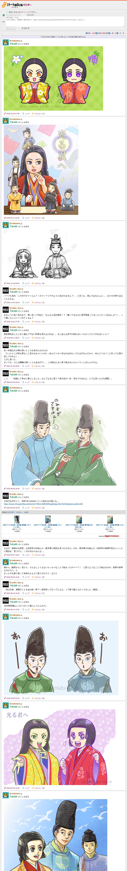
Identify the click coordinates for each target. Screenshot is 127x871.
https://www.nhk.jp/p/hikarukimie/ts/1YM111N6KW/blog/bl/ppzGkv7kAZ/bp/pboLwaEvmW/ (43, 504)
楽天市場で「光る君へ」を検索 (17, 512)
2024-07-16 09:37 (12, 366)
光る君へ (28, 5)
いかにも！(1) (39, 302)
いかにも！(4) (39, 508)
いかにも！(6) (39, 218)
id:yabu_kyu (15, 289)
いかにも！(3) (39, 322)
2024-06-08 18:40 (12, 489)
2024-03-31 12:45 (12, 788)
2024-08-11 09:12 (12, 338)
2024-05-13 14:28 (12, 593)
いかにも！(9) (39, 788)
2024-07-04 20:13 (12, 382)
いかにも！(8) (39, 283)
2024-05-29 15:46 (12, 508)
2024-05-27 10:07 (12, 555)
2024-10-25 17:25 (12, 322)
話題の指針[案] (104, 33)
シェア (27, 114)
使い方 (115, 33)
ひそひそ (26, 28)
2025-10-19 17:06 (12, 114)
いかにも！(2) (39, 338)
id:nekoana (14, 41)
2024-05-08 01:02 (12, 698)
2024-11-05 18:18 (12, 302)
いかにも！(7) (39, 114)
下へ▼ (122, 33)
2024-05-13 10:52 (12, 609)
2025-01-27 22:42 (12, 218)
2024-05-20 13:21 (12, 577)
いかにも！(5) (39, 489)
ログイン (23, 12)
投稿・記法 (92, 33)
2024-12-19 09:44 (12, 283)
